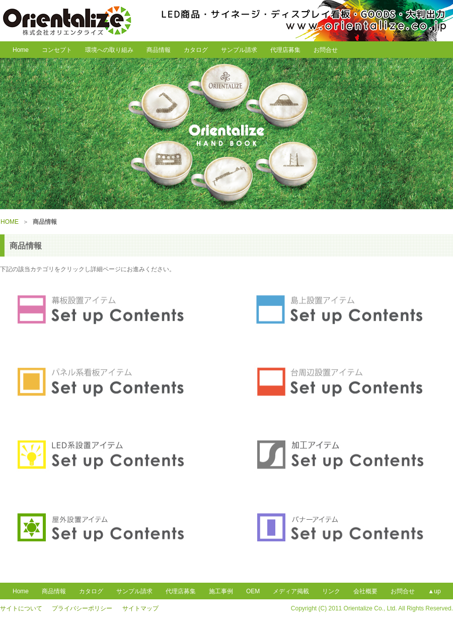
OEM (253, 591)
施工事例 (221, 591)
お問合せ (326, 49)
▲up (434, 591)
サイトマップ (140, 608)
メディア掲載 (291, 591)
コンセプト (57, 49)
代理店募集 (285, 49)
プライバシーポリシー (82, 608)
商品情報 (158, 49)
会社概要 (365, 591)
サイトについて (21, 608)
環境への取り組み (109, 49)
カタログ (196, 49)
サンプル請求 (239, 49)
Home (18, 49)
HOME (10, 221)
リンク (331, 591)
